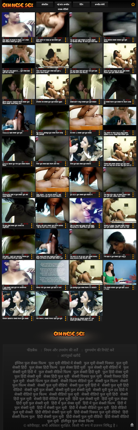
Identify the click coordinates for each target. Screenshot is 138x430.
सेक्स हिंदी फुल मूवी (56, 376)
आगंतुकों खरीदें (70, 356)
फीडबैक (32, 350)
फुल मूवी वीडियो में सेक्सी (65, 363)
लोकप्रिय (45, 4)
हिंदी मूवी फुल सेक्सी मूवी (32, 403)
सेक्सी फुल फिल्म (106, 381)
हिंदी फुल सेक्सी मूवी (86, 399)
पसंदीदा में (133, 4)
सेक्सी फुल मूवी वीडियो (52, 385)
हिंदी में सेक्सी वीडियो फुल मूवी (89, 408)
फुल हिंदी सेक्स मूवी (115, 372)
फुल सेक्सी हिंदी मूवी (86, 372)
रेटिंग (81, 4)
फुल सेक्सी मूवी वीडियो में (104, 367)
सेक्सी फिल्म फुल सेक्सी (42, 381)
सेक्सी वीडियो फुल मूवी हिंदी (99, 394)
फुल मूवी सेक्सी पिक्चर (99, 363)
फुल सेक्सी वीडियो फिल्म (55, 372)
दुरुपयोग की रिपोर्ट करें (99, 350)
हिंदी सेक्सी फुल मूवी (50, 417)
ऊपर (132, 424)
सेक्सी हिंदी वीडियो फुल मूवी (52, 399)
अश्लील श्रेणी (100, 4)
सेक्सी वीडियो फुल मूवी (64, 394)
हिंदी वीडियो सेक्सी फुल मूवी (53, 412)
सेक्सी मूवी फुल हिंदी (18, 5)
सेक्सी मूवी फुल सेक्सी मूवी (73, 390)
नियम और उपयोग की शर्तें (61, 350)
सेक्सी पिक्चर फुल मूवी (87, 376)
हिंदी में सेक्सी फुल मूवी (52, 408)
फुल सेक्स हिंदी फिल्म (43, 367)
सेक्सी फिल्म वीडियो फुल (76, 381)
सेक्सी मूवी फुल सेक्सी (38, 390)
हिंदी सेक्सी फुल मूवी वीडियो (84, 417)
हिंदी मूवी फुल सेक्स (114, 399)
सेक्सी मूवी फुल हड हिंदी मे (110, 390)
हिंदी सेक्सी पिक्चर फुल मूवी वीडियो (97, 412)
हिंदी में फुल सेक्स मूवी (65, 403)
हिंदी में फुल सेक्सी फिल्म (99, 403)
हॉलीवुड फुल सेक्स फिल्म (77, 421)
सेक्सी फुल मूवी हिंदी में (84, 385)
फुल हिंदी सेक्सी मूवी (27, 376)
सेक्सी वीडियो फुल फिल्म (30, 394)
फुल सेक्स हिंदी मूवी (73, 367)
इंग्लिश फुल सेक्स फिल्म (30, 363)
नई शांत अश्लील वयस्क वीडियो (63, 6)
